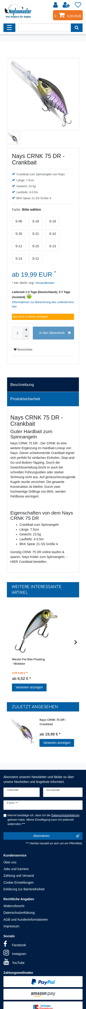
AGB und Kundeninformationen (25, 919)
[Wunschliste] (78, 5)
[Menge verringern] (26, 336)
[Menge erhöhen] (26, 330)
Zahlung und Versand (18, 875)
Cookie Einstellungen (18, 882)
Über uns (10, 862)
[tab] (43, 384)
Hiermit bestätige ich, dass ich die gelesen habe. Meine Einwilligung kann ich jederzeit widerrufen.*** (44, 820)
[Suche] (77, 27)
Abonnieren (56, 836)
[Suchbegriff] (45, 27)
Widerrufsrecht (13, 906)
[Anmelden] (56, 5)
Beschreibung (22, 384)
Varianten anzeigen (29, 687)
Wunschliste (23, 349)
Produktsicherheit (25, 399)
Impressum (11, 926)
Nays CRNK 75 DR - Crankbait (52, 722)
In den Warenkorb (55, 333)
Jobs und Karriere (16, 869)
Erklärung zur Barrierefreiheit (23, 889)
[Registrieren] (66, 5)
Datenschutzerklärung (19, 912)
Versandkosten (45, 283)
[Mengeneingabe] (17, 333)
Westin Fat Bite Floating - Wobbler (28, 661)
